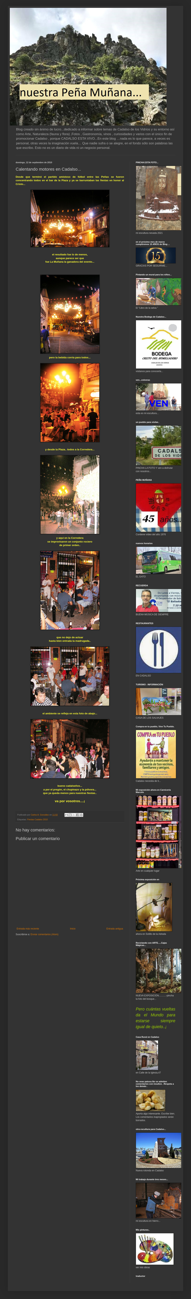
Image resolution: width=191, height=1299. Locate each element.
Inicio (72, 928)
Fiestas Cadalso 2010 (37, 819)
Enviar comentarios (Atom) (44, 934)
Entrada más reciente (28, 928)
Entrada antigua (114, 928)
